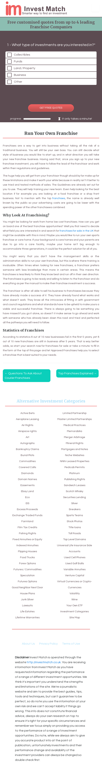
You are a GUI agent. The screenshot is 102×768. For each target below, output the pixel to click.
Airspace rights (27, 431)
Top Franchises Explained (77, 373)
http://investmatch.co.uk (44, 662)
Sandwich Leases (74, 485)
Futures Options (27, 581)
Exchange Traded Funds (27, 515)
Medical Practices (75, 425)
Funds (18, 61)
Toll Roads (74, 533)
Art (27, 437)
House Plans (27, 593)
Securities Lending (74, 497)
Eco (27, 497)
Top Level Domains (74, 539)
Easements (27, 485)
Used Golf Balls (74, 563)
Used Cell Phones (74, 557)
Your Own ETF (74, 605)
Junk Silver (27, 599)
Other (18, 81)
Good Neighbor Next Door (27, 587)
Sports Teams (74, 515)
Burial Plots (27, 455)
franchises (58, 198)
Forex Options (27, 563)
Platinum (74, 473)
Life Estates (27, 611)
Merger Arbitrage (74, 437)
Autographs (27, 443)
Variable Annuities (75, 569)
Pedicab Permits (74, 467)
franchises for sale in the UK (77, 231)
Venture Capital (74, 575)
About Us (28, 643)
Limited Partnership (74, 413)
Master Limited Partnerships (74, 419)
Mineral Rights (74, 443)
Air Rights (27, 425)
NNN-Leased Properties (74, 461)
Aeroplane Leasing (27, 419)
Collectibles (22, 54)
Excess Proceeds (27, 509)
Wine (74, 599)
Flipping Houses (27, 551)
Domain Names (27, 479)
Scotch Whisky (74, 491)
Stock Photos (74, 521)
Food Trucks (27, 557)
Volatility (75, 593)
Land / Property (24, 68)
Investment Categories (74, 611)
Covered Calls (27, 467)
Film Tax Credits (27, 527)
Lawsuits (27, 605)
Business (20, 74)
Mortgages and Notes (74, 449)
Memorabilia (74, 431)
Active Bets (27, 413)
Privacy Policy (48, 643)
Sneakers (74, 509)
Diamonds (27, 473)
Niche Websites (74, 455)
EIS (27, 503)
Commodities (27, 461)
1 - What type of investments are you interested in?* (51, 45)
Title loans (74, 527)
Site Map (74, 617)
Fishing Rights (27, 533)
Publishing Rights (74, 479)
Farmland (27, 521)
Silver (74, 503)
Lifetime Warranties (27, 617)
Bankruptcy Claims (27, 449)
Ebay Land (27, 491)
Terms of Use (71, 643)
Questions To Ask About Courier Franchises (23, 375)
